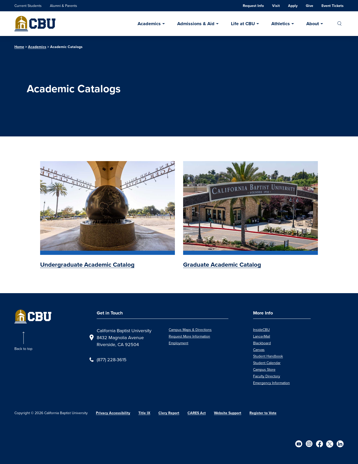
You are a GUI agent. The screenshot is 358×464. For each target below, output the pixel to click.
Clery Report (168, 413)
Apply (293, 5)
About (312, 23)
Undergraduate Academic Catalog (87, 264)
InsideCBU (261, 329)
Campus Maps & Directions (190, 329)
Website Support (227, 413)
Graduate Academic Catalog (222, 264)
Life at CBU (243, 23)
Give (309, 5)
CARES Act (196, 413)
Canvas (259, 349)
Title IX (144, 413)
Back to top (23, 348)
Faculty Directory (266, 376)
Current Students (28, 5)
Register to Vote (262, 413)
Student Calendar (267, 362)
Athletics (280, 23)
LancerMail (261, 336)
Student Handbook (268, 356)
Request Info (253, 5)
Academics (149, 23)
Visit (276, 5)
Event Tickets (332, 5)
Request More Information (189, 336)
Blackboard (262, 343)
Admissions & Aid (195, 23)
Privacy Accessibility (113, 413)
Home (19, 47)
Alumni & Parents (63, 5)
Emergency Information (271, 382)
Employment (178, 343)
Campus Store (264, 369)
